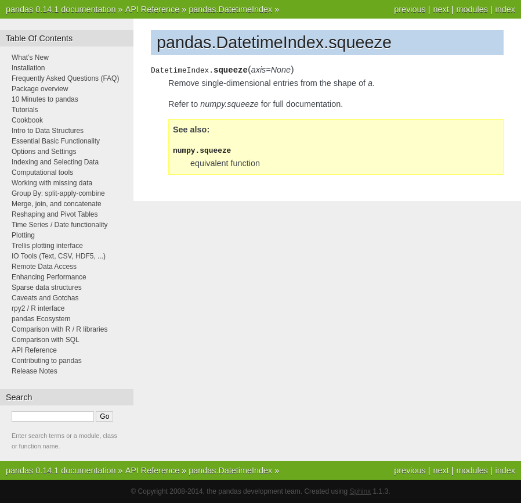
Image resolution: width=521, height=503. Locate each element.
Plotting (23, 235)
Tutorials (25, 110)
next (440, 9)
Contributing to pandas (47, 361)
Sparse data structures (47, 287)
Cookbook (27, 120)
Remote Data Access (44, 267)
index (505, 9)
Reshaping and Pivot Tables (55, 214)
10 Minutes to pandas (45, 99)
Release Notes (34, 371)
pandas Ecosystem (41, 319)
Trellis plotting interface (47, 246)
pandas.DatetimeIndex (230, 9)
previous (409, 9)
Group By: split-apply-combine (58, 193)
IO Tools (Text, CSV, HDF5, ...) (59, 256)
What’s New (30, 57)
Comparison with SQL (45, 340)
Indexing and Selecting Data (55, 162)
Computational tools (42, 172)
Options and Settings (44, 152)
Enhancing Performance (49, 277)
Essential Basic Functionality (56, 141)
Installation (28, 68)
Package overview (40, 89)
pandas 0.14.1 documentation (61, 9)
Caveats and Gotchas (45, 298)
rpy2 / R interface (38, 308)
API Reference (152, 9)
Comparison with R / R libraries (59, 329)
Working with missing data (52, 183)
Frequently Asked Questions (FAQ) (65, 78)
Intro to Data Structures (48, 131)
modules (471, 9)
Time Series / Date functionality (60, 225)
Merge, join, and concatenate (57, 204)
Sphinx (360, 491)
